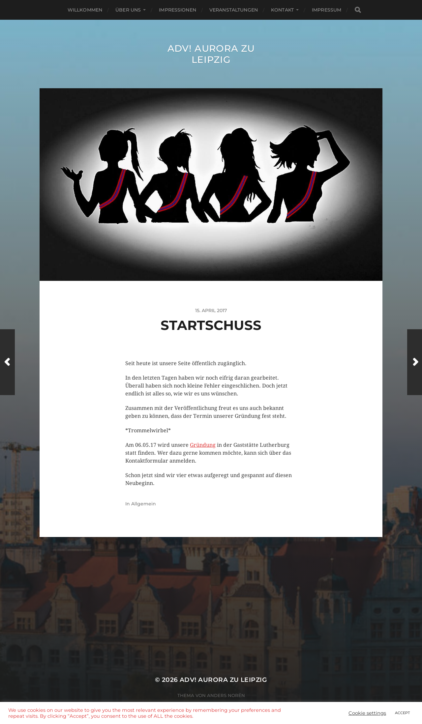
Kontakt (282, 10)
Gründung (203, 445)
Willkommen (85, 10)
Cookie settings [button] (367, 713)
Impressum (326, 10)
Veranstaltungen (233, 10)
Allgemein (143, 504)
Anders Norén (226, 695)
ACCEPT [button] (402, 713)
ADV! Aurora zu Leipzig (211, 54)
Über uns (128, 10)
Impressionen (177, 10)
